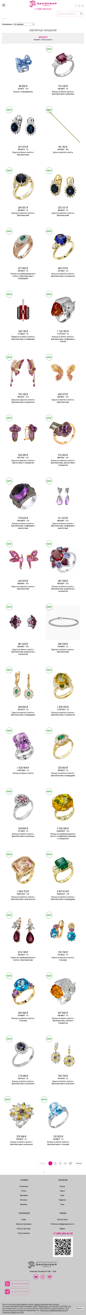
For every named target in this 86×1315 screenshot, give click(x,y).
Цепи (62, 1195)
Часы (62, 1204)
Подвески (62, 1200)
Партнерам (24, 1195)
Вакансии (23, 1204)
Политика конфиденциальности (62, 1224)
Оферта (62, 1229)
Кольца (62, 1186)
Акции (23, 1219)
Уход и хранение (24, 1233)
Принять (79, 1308)
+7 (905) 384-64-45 (43, 9)
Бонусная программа (23, 1224)
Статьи (23, 1191)
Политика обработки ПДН (13, 1312)
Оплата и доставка (23, 1229)
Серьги (62, 1191)
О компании (23, 1186)
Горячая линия (62, 1219)
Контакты (23, 1200)
